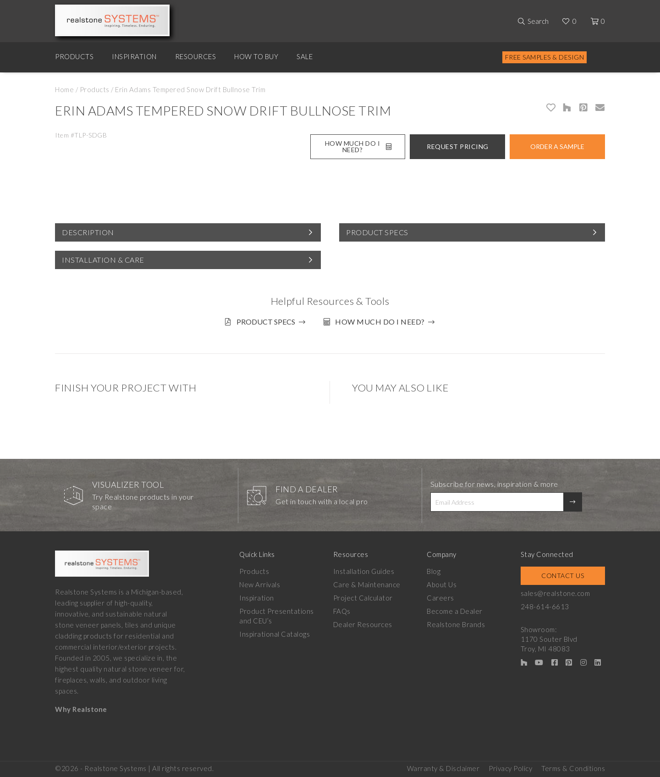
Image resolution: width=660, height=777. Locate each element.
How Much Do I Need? (358, 146)
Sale (305, 56)
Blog (433, 571)
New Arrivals (259, 584)
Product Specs (377, 232)
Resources (195, 56)
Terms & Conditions (573, 768)
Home (64, 89)
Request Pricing (458, 146)
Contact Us (562, 575)
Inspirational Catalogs (274, 634)
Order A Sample (557, 146)
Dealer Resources (362, 624)
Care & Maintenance (367, 584)
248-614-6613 (545, 606)
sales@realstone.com (555, 593)
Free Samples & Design (544, 57)
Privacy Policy (510, 768)
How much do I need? (380, 321)
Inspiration (134, 56)
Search (538, 21)
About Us (441, 584)
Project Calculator (363, 598)
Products (74, 56)
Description (88, 232)
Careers (440, 598)
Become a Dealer (455, 611)
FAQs (342, 611)
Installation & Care (103, 259)
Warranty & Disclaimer (443, 768)
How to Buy (256, 56)
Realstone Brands (456, 624)
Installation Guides (364, 571)
